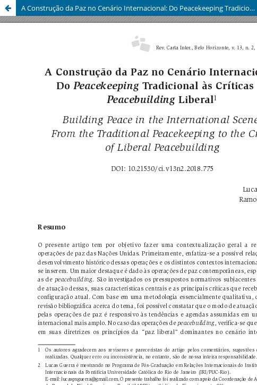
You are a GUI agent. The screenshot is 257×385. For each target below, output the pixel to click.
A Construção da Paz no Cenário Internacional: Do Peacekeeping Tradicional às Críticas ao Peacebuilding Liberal (139, 8)
